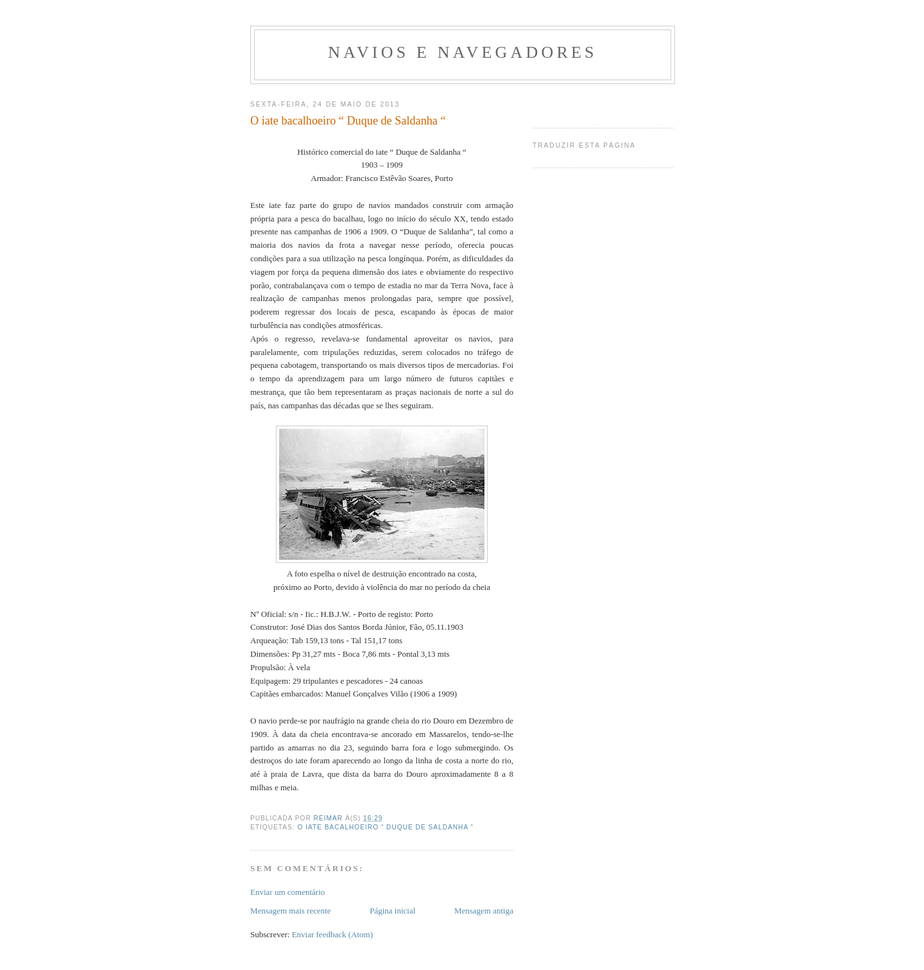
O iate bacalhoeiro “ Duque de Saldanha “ (385, 827)
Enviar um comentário (287, 892)
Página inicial (392, 910)
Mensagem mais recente (290, 910)
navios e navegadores (462, 52)
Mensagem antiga (483, 910)
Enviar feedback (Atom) (332, 934)
